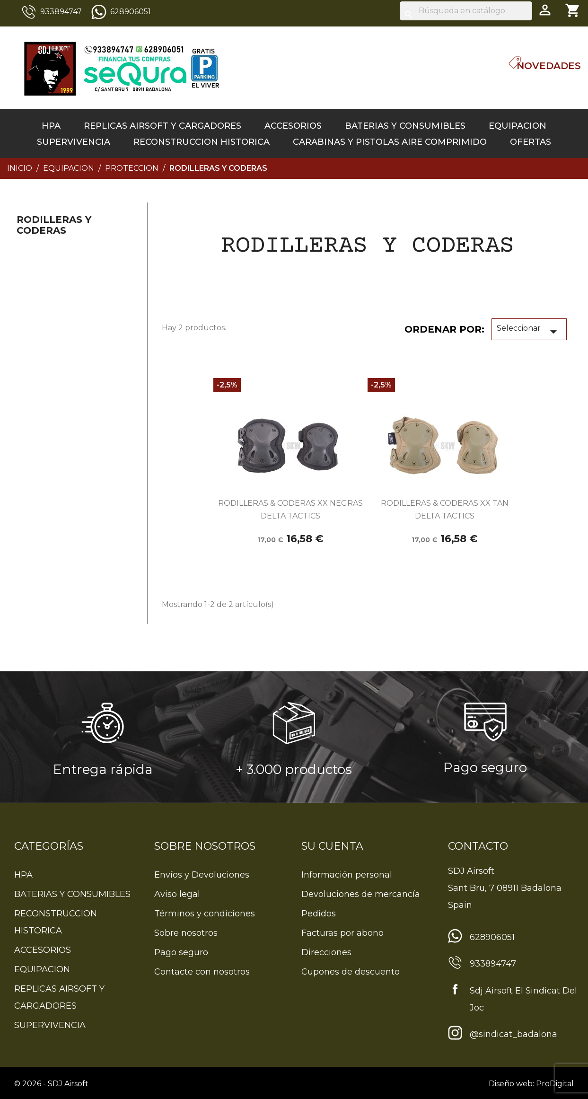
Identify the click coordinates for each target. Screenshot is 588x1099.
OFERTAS (530, 142)
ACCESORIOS (293, 126)
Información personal (346, 875)
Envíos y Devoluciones (201, 875)
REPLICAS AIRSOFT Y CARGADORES (162, 126)
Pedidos (318, 913)
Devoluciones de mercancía (360, 894)
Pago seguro (181, 952)
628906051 (130, 11)
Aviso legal (177, 894)
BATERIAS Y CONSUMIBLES (405, 126)
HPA (51, 126)
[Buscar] (466, 10)
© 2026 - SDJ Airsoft (51, 1083)
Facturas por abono (342, 933)
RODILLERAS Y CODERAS (54, 225)
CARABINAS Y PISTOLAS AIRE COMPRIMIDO (390, 142)
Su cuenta (332, 846)
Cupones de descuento (350, 972)
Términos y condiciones (204, 913)
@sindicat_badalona (513, 1034)
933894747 (61, 11)
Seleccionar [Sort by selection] (529, 332)
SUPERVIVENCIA (73, 142)
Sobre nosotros (186, 933)
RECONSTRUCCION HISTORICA (201, 142)
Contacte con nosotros (202, 972)
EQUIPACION (517, 126)
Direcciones (326, 952)
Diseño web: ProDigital (531, 1083)
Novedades (549, 65)
